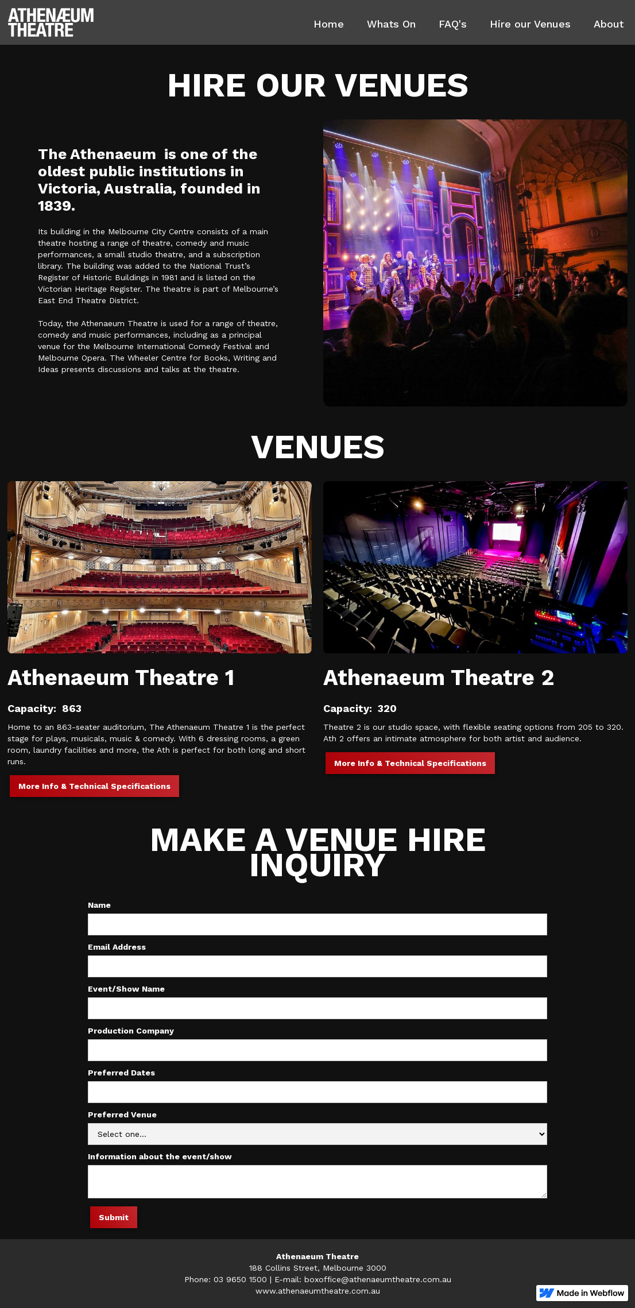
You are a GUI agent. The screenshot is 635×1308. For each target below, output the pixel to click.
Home (328, 24)
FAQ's (453, 24)
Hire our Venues (530, 24)
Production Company (131, 1030)
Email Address (117, 946)
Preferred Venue (122, 1114)
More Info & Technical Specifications (94, 786)
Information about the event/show (160, 1156)
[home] (51, 22)
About (609, 24)
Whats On (391, 24)
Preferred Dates (121, 1072)
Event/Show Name (126, 988)
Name (99, 905)
